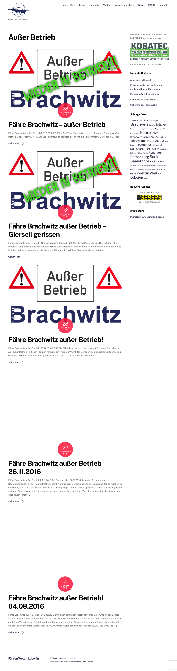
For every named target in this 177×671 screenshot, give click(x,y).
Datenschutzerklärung (153, 217)
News (141, 5)
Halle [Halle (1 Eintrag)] (166, 141)
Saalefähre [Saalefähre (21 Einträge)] (139, 161)
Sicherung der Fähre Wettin (143, 105)
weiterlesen (14, 143)
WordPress (64, 661)
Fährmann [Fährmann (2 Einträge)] (151, 141)
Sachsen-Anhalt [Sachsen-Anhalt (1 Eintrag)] (135, 165)
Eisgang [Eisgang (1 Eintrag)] (158, 129)
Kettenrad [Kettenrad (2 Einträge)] (157, 145)
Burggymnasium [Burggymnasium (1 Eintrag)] (135, 129)
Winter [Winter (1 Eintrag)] (146, 178)
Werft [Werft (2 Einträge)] (153, 169)
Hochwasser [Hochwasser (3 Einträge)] (141, 144)
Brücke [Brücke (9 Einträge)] (161, 124)
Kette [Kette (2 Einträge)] (150, 145)
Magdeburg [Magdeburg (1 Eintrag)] (164, 149)
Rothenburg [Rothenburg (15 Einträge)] (139, 157)
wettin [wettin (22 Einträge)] (143, 173)
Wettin (106, 5)
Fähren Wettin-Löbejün (61, 658)
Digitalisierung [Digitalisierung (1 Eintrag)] (147, 129)
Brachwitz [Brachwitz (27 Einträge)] (139, 124)
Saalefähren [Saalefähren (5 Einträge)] (157, 161)
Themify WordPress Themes (81, 661)
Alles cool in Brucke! (140, 80)
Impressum (135, 217)
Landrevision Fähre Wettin (143, 99)
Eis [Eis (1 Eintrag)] (154, 129)
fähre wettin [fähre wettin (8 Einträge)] (138, 140)
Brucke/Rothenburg (124, 5)
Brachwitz (94, 5)
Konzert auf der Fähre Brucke (144, 94)
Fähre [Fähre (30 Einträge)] (145, 132)
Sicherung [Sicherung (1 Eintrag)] (160, 165)
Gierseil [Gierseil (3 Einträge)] (160, 140)
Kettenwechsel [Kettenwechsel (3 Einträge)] (137, 148)
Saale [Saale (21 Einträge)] (154, 156)
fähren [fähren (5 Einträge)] (146, 136)
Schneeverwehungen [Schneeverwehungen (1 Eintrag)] (149, 165)
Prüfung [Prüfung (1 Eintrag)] (139, 153)
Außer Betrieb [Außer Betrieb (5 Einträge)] (144, 120)
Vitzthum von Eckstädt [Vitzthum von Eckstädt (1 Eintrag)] (143, 169)
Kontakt (163, 5)
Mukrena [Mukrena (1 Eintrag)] (133, 153)
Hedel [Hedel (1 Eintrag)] (132, 145)
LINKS (151, 5)
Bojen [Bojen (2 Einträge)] (155, 120)
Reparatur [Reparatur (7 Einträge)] (155, 152)
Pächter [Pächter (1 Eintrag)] (145, 153)
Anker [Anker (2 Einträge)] (133, 120)
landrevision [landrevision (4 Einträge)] (152, 148)
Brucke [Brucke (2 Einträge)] (152, 125)
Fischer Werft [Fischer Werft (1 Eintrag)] (135, 133)
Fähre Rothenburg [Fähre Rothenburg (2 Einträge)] (158, 137)
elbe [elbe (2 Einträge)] (163, 128)
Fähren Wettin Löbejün (73, 5)
